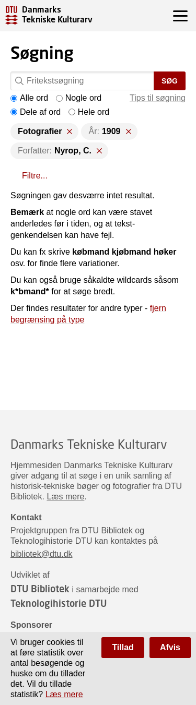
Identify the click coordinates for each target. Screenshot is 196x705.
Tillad (123, 647)
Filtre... (35, 175)
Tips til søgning (158, 97)
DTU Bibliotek (40, 588)
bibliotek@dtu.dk (41, 553)
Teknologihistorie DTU (58, 603)
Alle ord (29, 97)
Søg (170, 81)
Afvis (170, 647)
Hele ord (88, 111)
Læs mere (65, 496)
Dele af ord (35, 111)
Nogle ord (78, 97)
